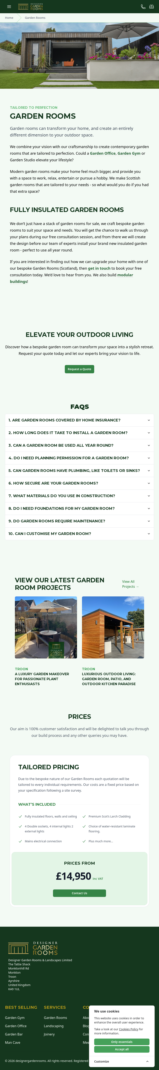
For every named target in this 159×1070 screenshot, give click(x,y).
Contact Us (79, 893)
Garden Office (103, 153)
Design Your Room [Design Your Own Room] (151, 63)
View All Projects (130, 584)
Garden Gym (129, 153)
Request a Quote (79, 369)
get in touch (99, 268)
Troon (21, 669)
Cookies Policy (128, 1029)
